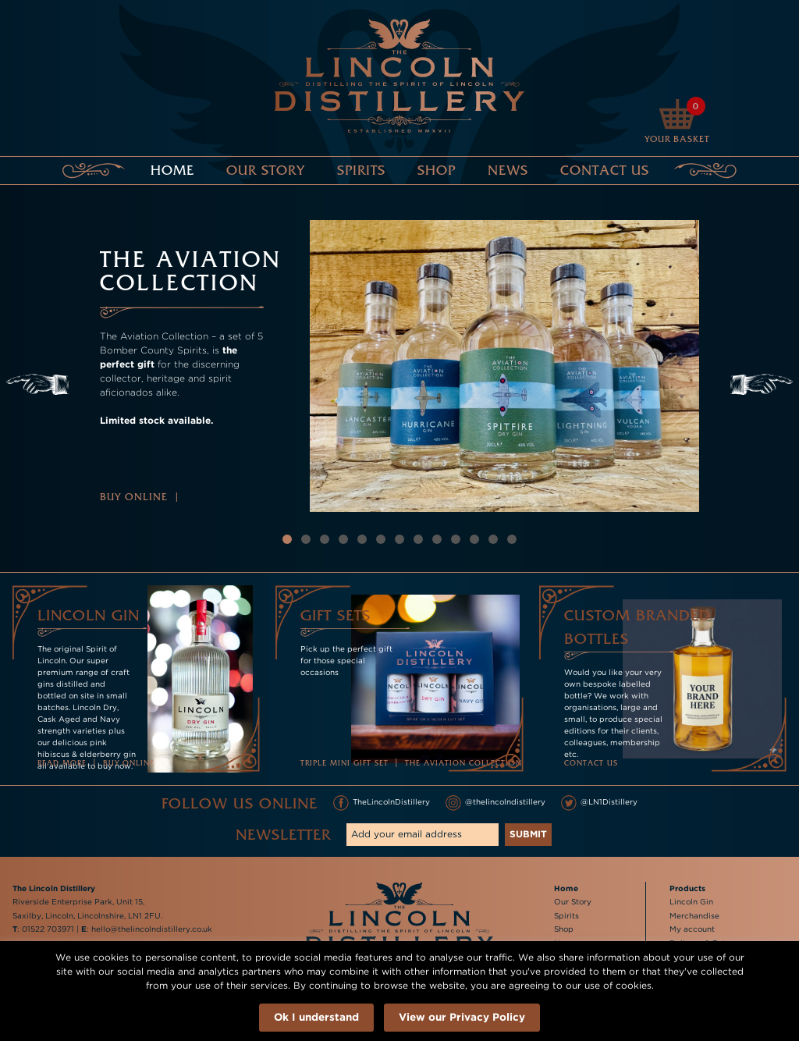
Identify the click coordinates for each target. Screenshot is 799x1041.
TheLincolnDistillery (381, 803)
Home (172, 170)
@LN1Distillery (599, 803)
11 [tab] (474, 539)
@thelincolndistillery (495, 803)
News (508, 170)
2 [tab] (306, 539)
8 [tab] (418, 539)
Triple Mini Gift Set (344, 763)
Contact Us (604, 170)
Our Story (265, 170)
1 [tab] (287, 539)
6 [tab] (381, 539)
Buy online (128, 763)
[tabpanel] (399, 366)
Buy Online (134, 497)
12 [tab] (493, 539)
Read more (62, 763)
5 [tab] (362, 539)
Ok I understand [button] (316, 1016)
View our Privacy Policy (462, 1016)
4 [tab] (343, 539)
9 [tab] (437, 539)
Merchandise (694, 915)
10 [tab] (455, 539)
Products (687, 888)
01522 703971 (48, 929)
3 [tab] (325, 539)
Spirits (361, 170)
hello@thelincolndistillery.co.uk (151, 929)
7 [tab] (400, 539)
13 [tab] (512, 539)
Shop (436, 170)
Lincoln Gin (691, 901)
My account (692, 929)
